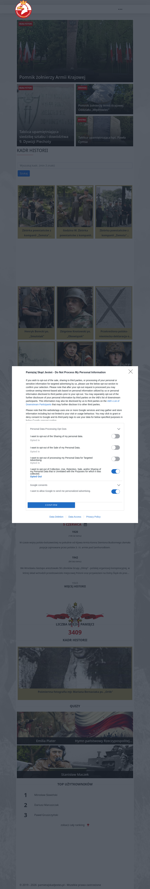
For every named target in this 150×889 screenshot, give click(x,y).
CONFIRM (51, 505)
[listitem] (75, 429)
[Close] (132, 372)
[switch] (115, 436)
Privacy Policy (93, 516)
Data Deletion (56, 516)
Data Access (74, 516)
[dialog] (75, 444)
